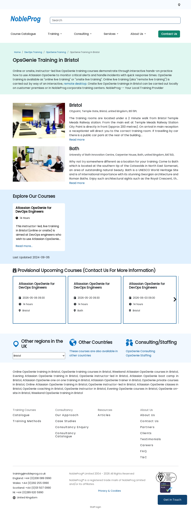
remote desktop (75, 84)
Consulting (81, 34)
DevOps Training (33, 52)
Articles (104, 415)
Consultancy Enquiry (72, 427)
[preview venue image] (17, 122)
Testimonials (150, 439)
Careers (146, 445)
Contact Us (169, 34)
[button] (174, 299)
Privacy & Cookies (109, 491)
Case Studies (65, 421)
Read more (77, 140)
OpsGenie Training (56, 52)
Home (17, 52)
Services (110, 34)
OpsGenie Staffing (138, 355)
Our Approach (67, 415)
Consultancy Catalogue (65, 434)
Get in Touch (172, 500)
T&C (143, 457)
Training (54, 34)
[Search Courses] (115, 20)
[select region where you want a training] (39, 355)
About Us (137, 34)
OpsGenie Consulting (140, 351)
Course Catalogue (23, 34)
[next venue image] (61, 122)
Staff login (95, 506)
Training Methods (27, 421)
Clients (146, 433)
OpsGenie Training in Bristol (84, 52)
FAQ (143, 451)
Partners (147, 427)
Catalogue (21, 415)
